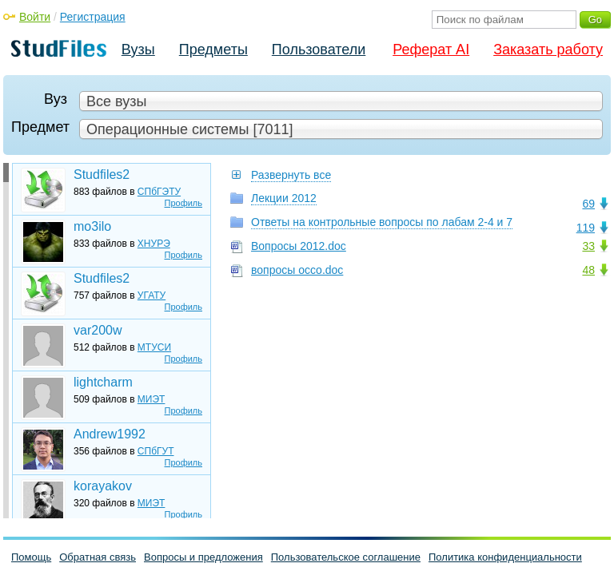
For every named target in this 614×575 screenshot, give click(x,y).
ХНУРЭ (154, 243)
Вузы (138, 50)
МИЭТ (151, 399)
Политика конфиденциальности (505, 557)
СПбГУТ (156, 451)
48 (588, 270)
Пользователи (318, 50)
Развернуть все (291, 175)
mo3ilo (92, 226)
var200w (98, 330)
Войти (34, 16)
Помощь (31, 557)
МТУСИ (154, 347)
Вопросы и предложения (203, 557)
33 (588, 246)
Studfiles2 (102, 174)
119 (585, 227)
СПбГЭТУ (159, 191)
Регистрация (93, 16)
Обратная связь (97, 557)
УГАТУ (151, 295)
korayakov (103, 486)
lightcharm (103, 382)
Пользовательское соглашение (346, 557)
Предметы (213, 50)
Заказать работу (548, 50)
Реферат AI (431, 50)
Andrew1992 (110, 434)
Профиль (184, 203)
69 (588, 203)
